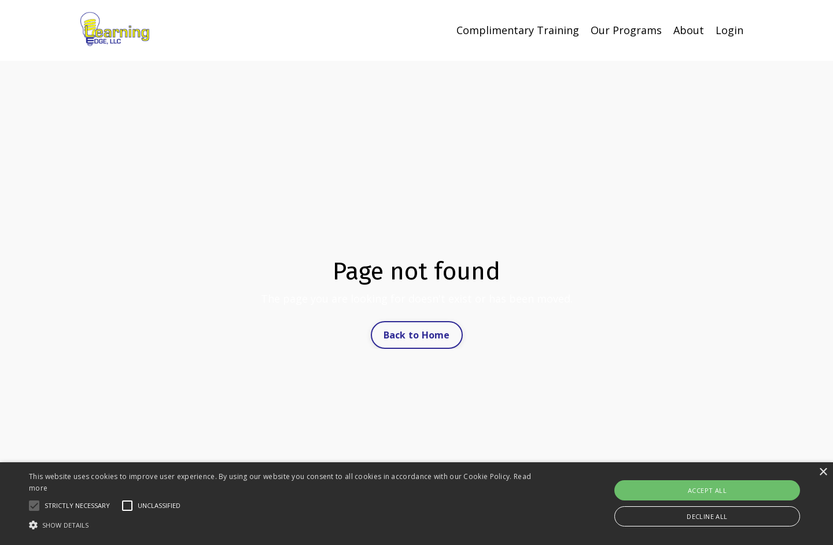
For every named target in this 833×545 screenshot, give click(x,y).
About (688, 30)
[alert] (416, 503)
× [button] (823, 472)
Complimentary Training (517, 30)
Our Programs (626, 30)
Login (729, 30)
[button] (34, 505)
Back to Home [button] (417, 335)
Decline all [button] (707, 516)
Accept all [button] (707, 490)
